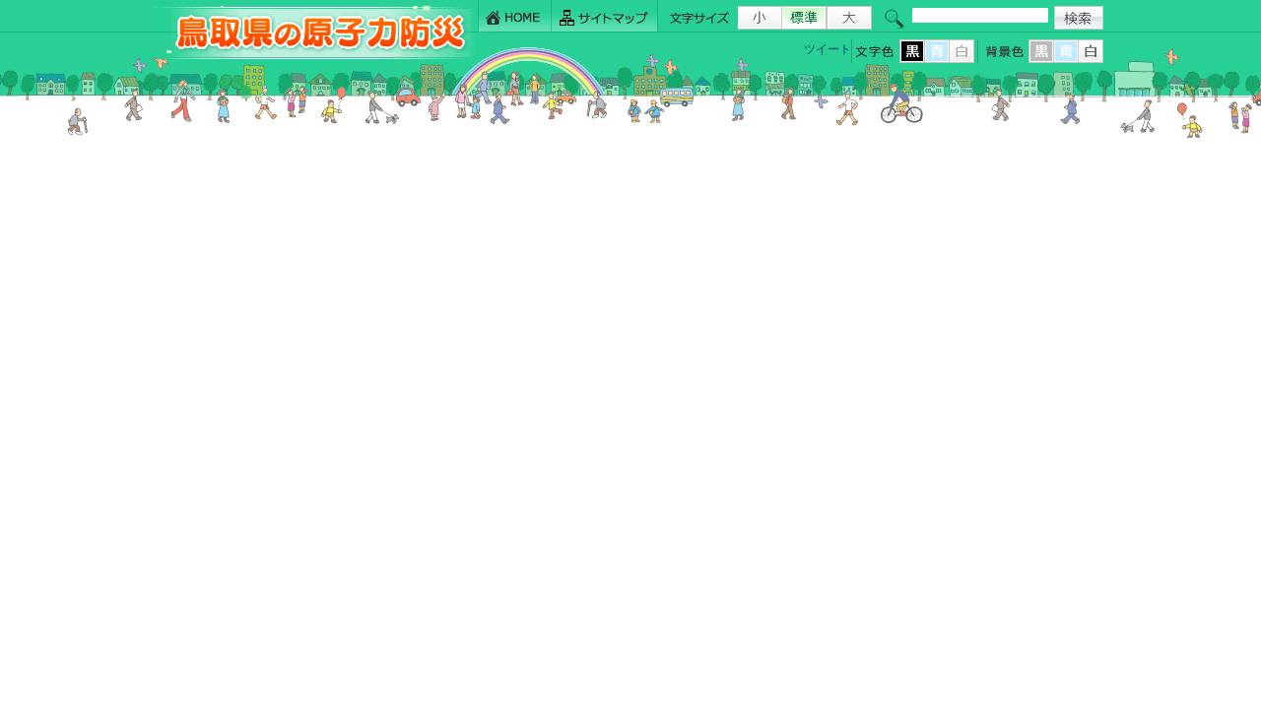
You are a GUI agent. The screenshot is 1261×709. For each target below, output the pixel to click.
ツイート (827, 49)
